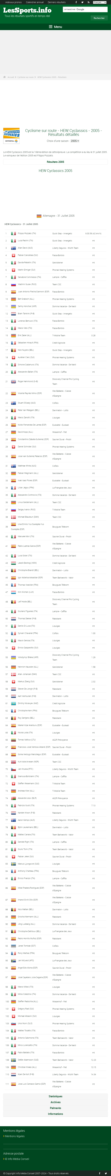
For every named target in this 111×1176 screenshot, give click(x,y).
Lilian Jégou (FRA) (26, 487)
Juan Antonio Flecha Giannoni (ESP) (33, 291)
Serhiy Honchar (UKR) (27, 306)
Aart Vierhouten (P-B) (27, 695)
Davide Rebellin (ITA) (27, 262)
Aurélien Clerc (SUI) (26, 357)
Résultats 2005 (55, 162)
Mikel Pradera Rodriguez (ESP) (31, 887)
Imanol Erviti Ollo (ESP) (28, 899)
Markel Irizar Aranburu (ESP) (30, 725)
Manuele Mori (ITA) (26, 536)
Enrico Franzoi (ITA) (26, 878)
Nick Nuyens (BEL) (26, 350)
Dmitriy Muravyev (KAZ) (28, 703)
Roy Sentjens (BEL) (26, 717)
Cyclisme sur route (25, 77)
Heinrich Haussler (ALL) (28, 666)
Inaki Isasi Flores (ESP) (27, 480)
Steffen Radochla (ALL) (28, 1001)
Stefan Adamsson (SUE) (28, 1059)
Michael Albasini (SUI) (27, 1015)
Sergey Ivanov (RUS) (26, 509)
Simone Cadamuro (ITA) (28, 364)
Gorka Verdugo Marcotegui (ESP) (32, 754)
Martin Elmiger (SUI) (26, 269)
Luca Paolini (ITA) (25, 240)
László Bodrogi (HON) (27, 562)
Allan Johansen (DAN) (27, 674)
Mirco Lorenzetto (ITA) (27, 1045)
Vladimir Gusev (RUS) (27, 284)
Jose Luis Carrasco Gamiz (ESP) (32, 1083)
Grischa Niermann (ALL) (28, 916)
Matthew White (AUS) (27, 465)
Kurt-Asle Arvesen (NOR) (28, 761)
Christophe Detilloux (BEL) (29, 931)
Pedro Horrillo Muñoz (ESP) (30, 938)
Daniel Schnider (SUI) (27, 446)
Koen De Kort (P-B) (26, 1074)
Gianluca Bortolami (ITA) (28, 776)
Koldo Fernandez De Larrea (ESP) (32, 424)
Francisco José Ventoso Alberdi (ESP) (34, 746)
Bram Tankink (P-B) (26, 313)
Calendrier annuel (35, 2)
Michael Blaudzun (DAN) (28, 516)
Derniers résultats (57, 2)
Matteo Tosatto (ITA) (26, 1030)
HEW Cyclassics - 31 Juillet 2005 (21, 224)
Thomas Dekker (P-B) (27, 618)
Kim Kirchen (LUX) (26, 591)
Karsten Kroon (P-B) (26, 812)
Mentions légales (15, 1136)
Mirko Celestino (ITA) (27, 994)
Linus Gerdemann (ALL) (28, 502)
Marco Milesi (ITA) (25, 986)
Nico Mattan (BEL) (26, 909)
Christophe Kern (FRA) (27, 710)
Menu (55, 27)
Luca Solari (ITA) (25, 555)
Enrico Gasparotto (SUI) (28, 647)
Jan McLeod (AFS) (26, 960)
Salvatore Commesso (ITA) (29, 277)
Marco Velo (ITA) (25, 328)
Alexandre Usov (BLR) (27, 798)
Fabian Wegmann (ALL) (28, 473)
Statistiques (55, 1096)
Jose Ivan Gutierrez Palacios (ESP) (32, 456)
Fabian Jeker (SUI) (26, 856)
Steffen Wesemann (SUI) (28, 783)
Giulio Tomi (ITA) (25, 849)
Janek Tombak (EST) (27, 945)
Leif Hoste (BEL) (25, 601)
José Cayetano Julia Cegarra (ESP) (33, 977)
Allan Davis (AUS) (25, 247)
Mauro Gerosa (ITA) (26, 640)
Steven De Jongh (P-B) (28, 688)
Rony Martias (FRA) (26, 953)
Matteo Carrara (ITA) (26, 834)
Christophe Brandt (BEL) (28, 570)
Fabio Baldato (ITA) (26, 1052)
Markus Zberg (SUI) (26, 681)
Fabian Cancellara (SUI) (28, 255)
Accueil (11, 77)
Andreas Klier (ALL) (26, 790)
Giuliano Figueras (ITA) (28, 611)
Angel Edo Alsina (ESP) (28, 967)
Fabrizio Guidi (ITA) (26, 805)
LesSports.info (15, 10)
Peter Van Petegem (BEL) (28, 410)
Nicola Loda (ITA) (25, 732)
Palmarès (55, 1108)
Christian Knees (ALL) (27, 1067)
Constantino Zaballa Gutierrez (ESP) (33, 439)
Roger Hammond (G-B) (28, 381)
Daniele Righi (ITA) (26, 841)
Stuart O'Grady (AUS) (27, 402)
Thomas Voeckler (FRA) (28, 584)
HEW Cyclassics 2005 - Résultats (51, 77)
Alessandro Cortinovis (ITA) (30, 494)
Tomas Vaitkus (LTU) (27, 739)
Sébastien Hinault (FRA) (28, 342)
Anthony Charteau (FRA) (28, 870)
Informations (55, 1113)
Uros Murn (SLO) (25, 1023)
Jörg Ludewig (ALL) (26, 923)
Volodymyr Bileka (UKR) (28, 657)
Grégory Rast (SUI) (26, 1008)
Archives (56, 1102)
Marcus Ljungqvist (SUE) (28, 863)
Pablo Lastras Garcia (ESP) (29, 545)
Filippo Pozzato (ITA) (27, 233)
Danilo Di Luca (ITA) (26, 625)
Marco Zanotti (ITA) (26, 417)
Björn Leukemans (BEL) (28, 827)
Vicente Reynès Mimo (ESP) (30, 393)
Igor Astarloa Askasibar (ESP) (30, 577)
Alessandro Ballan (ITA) (28, 371)
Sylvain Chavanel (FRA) (28, 633)
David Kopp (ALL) (25, 432)
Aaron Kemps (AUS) (26, 819)
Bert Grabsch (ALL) (26, 298)
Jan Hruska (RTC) (25, 768)
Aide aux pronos (13, 2)
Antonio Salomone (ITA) (28, 1037)
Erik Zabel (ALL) (25, 335)
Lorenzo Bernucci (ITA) (28, 320)
